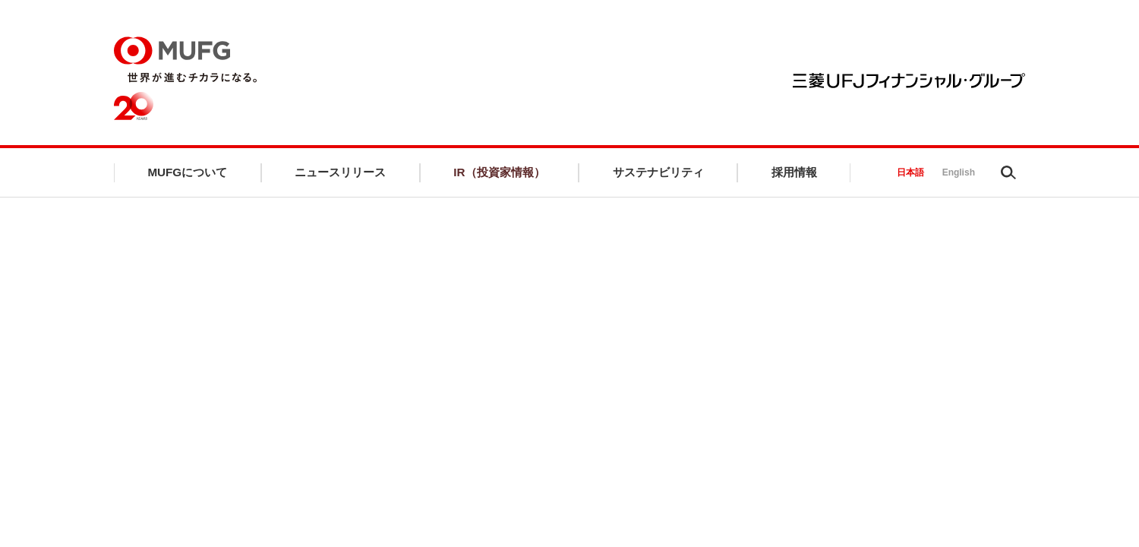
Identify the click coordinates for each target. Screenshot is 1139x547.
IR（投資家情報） (500, 175)
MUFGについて (187, 175)
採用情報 (795, 175)
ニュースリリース (340, 175)
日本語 (910, 176)
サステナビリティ (659, 175)
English (958, 176)
